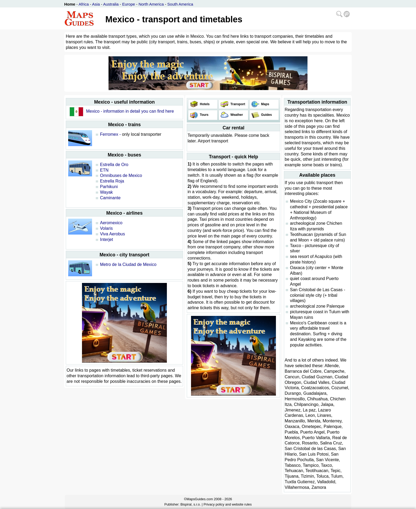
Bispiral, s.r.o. (190, 504)
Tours (204, 115)
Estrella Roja (112, 181)
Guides (266, 115)
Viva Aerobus (112, 234)
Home (69, 4)
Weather (236, 115)
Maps (264, 104)
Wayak (106, 192)
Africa (84, 4)
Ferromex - (110, 134)
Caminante (110, 198)
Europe (128, 4)
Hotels (204, 104)
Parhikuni (109, 186)
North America (151, 4)
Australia (111, 4)
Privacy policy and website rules (227, 504)
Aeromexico (111, 222)
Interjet (106, 239)
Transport (237, 104)
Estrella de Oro (114, 164)
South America (180, 4)
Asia (96, 4)
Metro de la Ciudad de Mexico (128, 264)
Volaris (106, 228)
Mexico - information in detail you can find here (130, 111)
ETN (104, 170)
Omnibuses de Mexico (121, 175)
